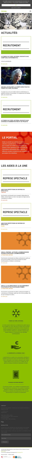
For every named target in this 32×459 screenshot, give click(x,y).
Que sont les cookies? (16, 7)
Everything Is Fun (20, 452)
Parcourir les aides (4, 454)
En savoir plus (4, 63)
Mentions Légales (11, 454)
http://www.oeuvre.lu (17, 457)
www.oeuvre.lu (3, 451)
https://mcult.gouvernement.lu (6, 457)
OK (16, 5)
